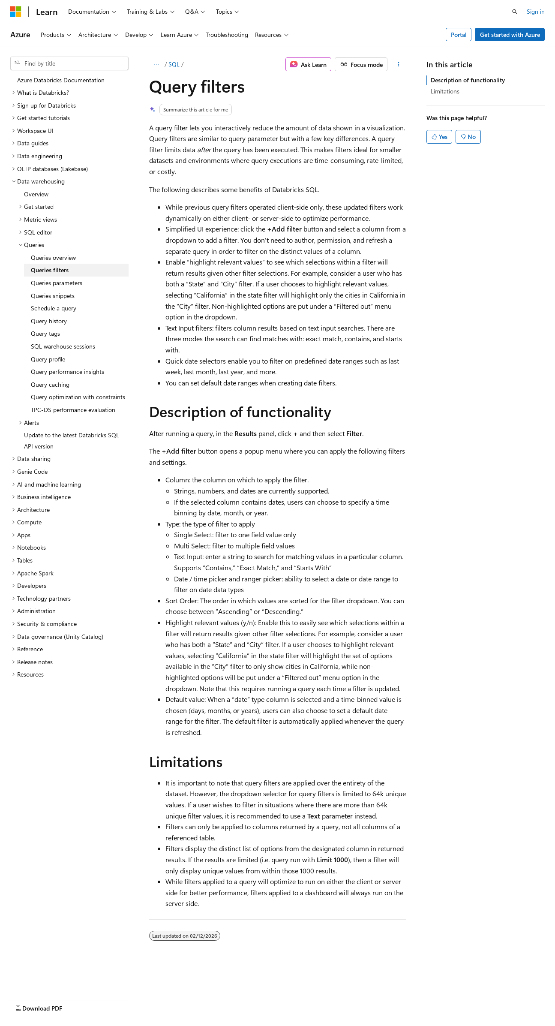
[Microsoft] (15, 11)
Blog (117, 1000)
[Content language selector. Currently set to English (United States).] (49, 979)
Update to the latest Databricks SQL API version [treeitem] (71, 440)
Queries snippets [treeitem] (53, 296)
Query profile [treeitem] (48, 359)
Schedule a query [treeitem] (53, 308)
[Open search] (514, 11)
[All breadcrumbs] (156, 64)
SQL (174, 64)
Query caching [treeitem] (50, 384)
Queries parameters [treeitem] (56, 283)
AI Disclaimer (27, 1000)
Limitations (445, 91)
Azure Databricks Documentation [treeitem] (61, 80)
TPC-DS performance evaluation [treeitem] (73, 410)
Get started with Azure (510, 34)
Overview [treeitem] (36, 194)
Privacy (187, 1000)
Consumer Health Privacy (246, 1000)
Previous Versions (78, 1000)
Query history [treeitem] (49, 321)
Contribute (153, 1000)
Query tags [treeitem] (45, 333)
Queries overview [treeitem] (53, 257)
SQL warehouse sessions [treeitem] (63, 346)
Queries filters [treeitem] (50, 270)
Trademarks (355, 1000)
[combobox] (69, 63)
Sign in (536, 11)
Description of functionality (468, 80)
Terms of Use (313, 1000)
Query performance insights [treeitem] (67, 371)
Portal (459, 34)
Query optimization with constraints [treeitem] (78, 397)
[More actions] (398, 64)
